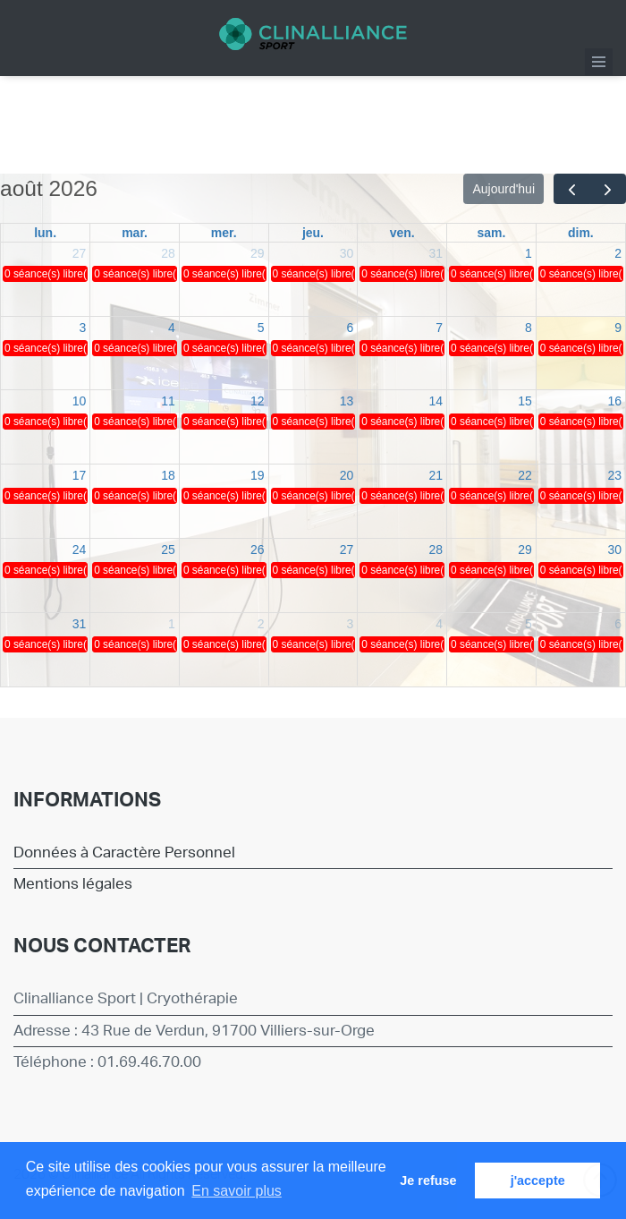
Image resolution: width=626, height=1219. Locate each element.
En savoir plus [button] (236, 1190)
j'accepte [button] (538, 1180)
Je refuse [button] (428, 1180)
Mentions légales (72, 883)
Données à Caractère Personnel (124, 852)
